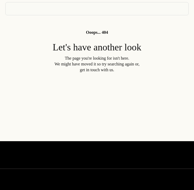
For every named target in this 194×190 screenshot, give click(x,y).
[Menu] (178, 9)
